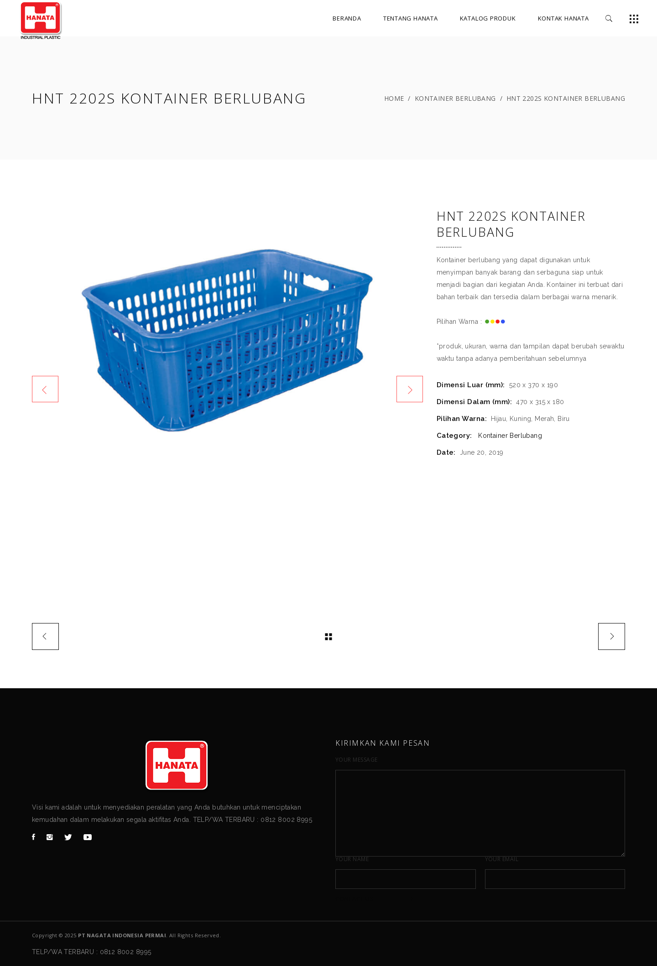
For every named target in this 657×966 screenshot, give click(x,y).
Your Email (502, 859)
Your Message (356, 760)
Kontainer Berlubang (455, 98)
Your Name (352, 859)
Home (394, 98)
